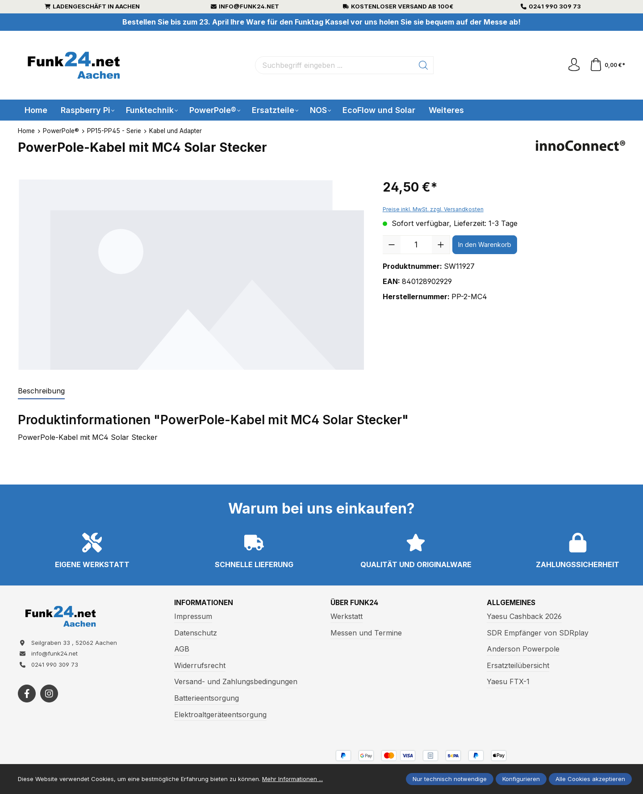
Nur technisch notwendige (450, 778)
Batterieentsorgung (206, 698)
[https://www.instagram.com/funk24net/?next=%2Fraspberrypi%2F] (49, 695)
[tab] (41, 391)
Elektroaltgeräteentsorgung (220, 714)
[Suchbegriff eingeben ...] (334, 65)
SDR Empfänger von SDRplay (538, 632)
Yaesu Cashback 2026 (524, 616)
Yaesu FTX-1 (508, 681)
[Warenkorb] (607, 65)
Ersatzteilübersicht (518, 665)
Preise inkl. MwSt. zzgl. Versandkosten (433, 209)
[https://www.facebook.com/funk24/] (27, 695)
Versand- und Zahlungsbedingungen (235, 681)
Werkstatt (346, 616)
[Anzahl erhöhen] (441, 245)
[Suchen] (423, 65)
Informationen (204, 602)
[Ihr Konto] (573, 65)
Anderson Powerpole (523, 649)
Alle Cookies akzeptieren (590, 778)
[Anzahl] (416, 245)
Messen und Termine (366, 632)
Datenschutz (195, 632)
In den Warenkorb (484, 244)
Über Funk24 (355, 602)
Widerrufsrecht (199, 665)
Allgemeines (512, 602)
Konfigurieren (521, 778)
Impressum (193, 616)
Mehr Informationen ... (292, 778)
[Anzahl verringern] (392, 245)
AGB (181, 649)
